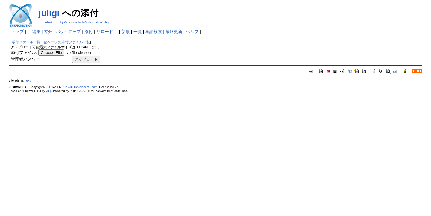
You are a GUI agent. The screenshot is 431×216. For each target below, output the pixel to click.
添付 (88, 31)
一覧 (137, 31)
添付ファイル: (24, 52)
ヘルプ (192, 31)
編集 (36, 31)
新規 (126, 31)
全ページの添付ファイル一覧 (66, 42)
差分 (48, 31)
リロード (104, 31)
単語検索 (153, 31)
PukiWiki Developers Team (80, 87)
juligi (49, 13)
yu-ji (48, 91)
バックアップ (68, 31)
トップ (17, 31)
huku (28, 80)
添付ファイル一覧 (26, 42)
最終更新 (174, 31)
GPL (116, 87)
